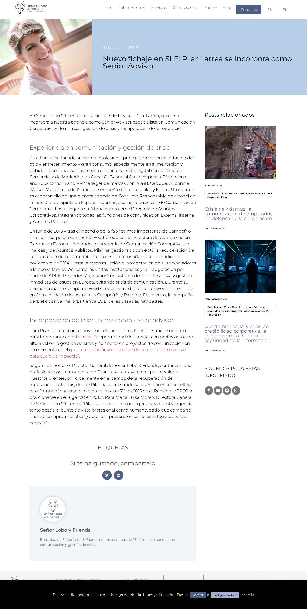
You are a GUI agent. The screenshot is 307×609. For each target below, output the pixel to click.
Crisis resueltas (185, 7)
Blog (227, 7)
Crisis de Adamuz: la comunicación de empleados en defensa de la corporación (238, 213)
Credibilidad (215, 307)
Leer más (247, 595)
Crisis (227, 307)
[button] (107, 475)
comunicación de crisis (250, 193)
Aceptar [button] (198, 595)
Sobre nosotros (132, 7)
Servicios (159, 7)
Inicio (108, 7)
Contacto (249, 9)
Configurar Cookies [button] (225, 595)
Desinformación (242, 307)
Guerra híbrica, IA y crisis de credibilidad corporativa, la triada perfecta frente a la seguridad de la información (238, 333)
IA (267, 310)
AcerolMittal (215, 193)
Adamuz (229, 193)
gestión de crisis (254, 310)
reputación (214, 314)
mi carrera (82, 336)
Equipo (210, 7)
